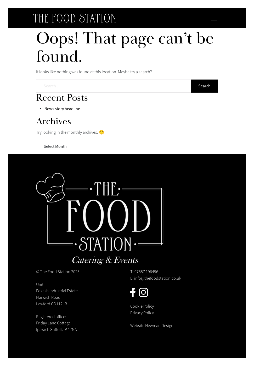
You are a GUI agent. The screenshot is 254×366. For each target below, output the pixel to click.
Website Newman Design (151, 325)
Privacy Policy (142, 313)
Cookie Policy (142, 306)
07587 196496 (146, 271)
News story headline (62, 108)
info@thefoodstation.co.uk (157, 278)
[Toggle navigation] (214, 18)
